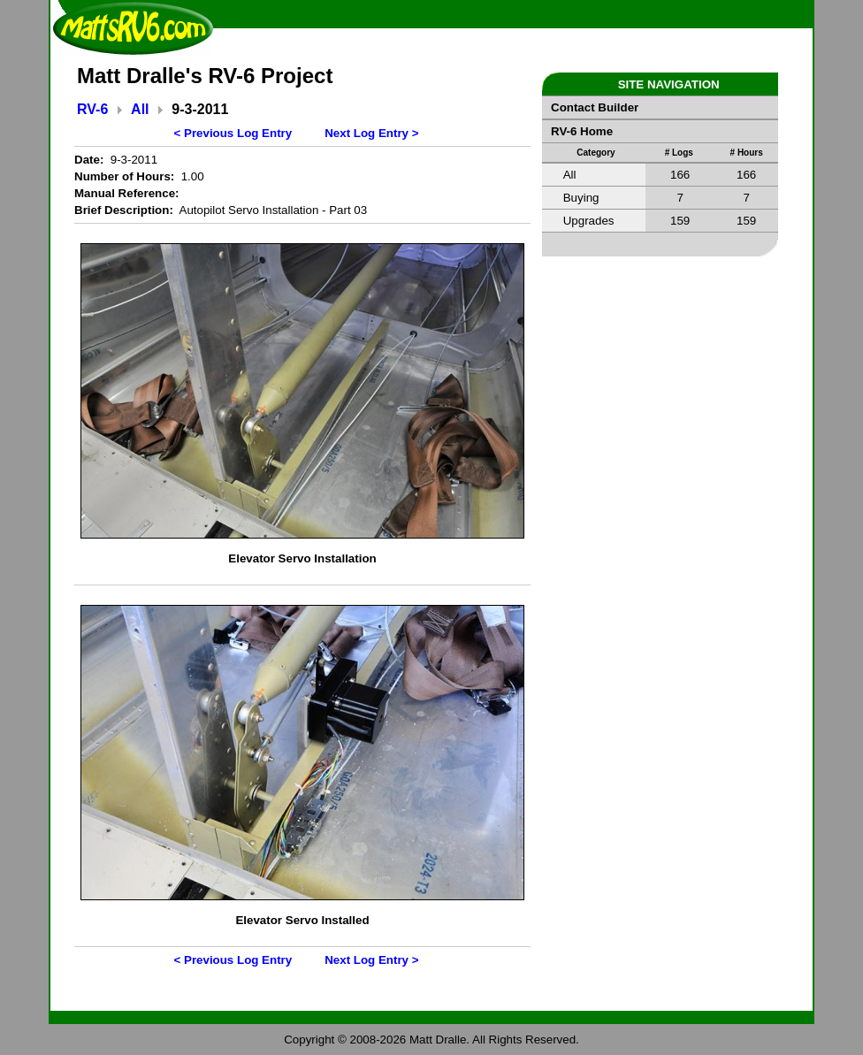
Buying (581, 197)
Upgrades (589, 220)
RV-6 (92, 109)
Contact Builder (594, 107)
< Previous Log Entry (233, 133)
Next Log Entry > (371, 133)
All (140, 109)
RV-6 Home (582, 131)
